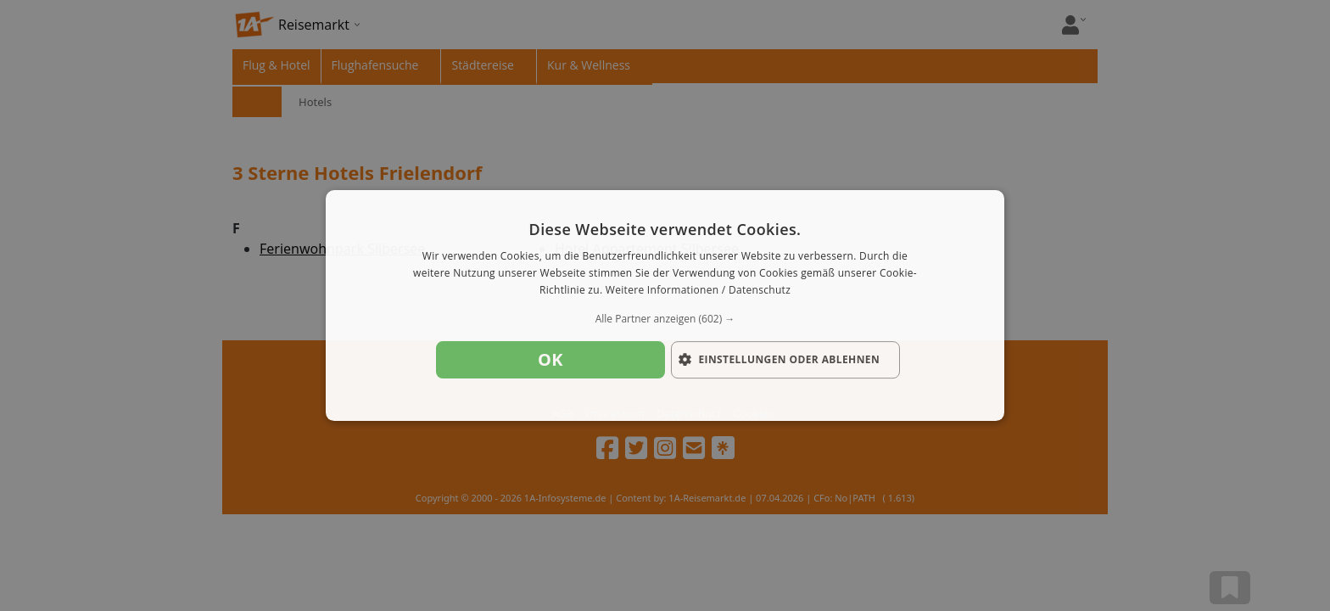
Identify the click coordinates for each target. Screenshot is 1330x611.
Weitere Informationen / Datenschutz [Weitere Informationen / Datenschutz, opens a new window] (698, 290)
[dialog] (665, 305)
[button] (665, 319)
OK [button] (550, 359)
